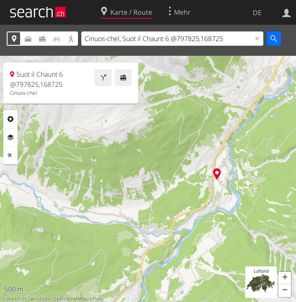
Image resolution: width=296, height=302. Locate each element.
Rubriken (10, 119)
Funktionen (10, 155)
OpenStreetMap (70, 299)
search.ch (16, 299)
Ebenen (10, 137)
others (97, 299)
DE (257, 12)
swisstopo (39, 299)
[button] (284, 278)
